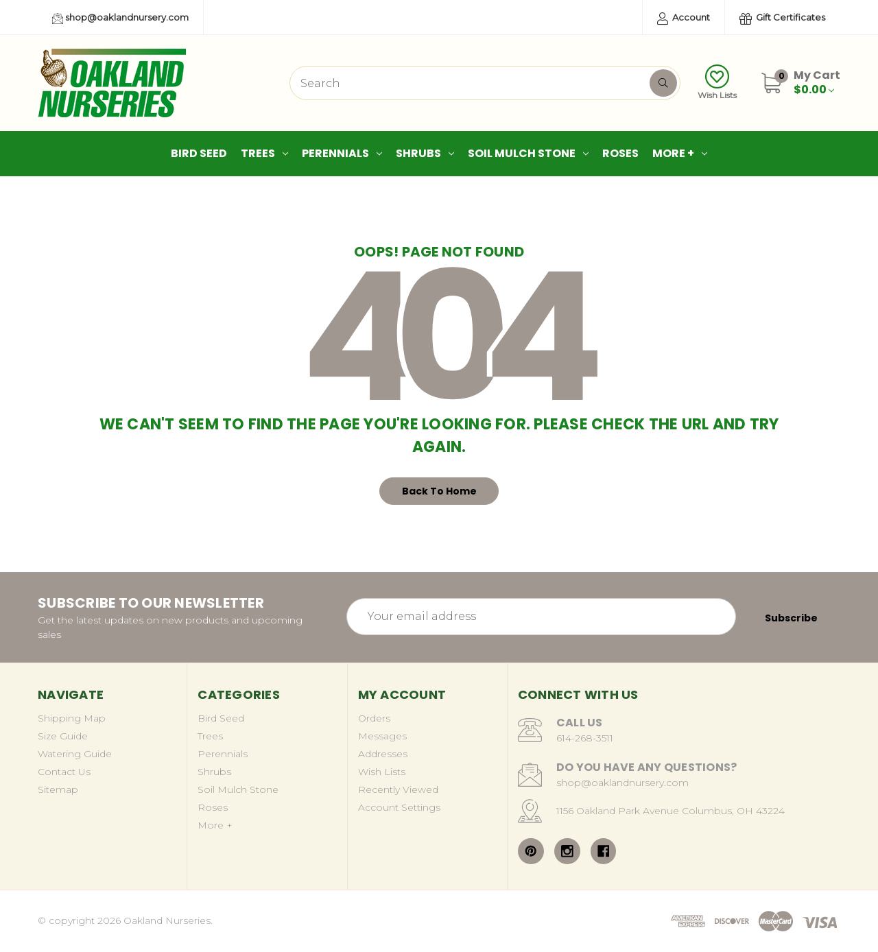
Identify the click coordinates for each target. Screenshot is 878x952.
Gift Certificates (782, 18)
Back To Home (439, 491)
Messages (382, 736)
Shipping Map (72, 718)
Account (683, 18)
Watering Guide (75, 754)
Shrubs (425, 153)
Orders (374, 718)
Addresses (382, 754)
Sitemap (58, 789)
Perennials (342, 153)
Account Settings (399, 807)
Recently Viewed (398, 789)
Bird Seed (199, 153)
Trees (264, 153)
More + (679, 153)
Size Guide (63, 736)
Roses (620, 153)
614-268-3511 (584, 738)
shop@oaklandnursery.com (120, 18)
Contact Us (64, 771)
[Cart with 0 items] (817, 82)
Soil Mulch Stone (528, 153)
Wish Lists (717, 82)
